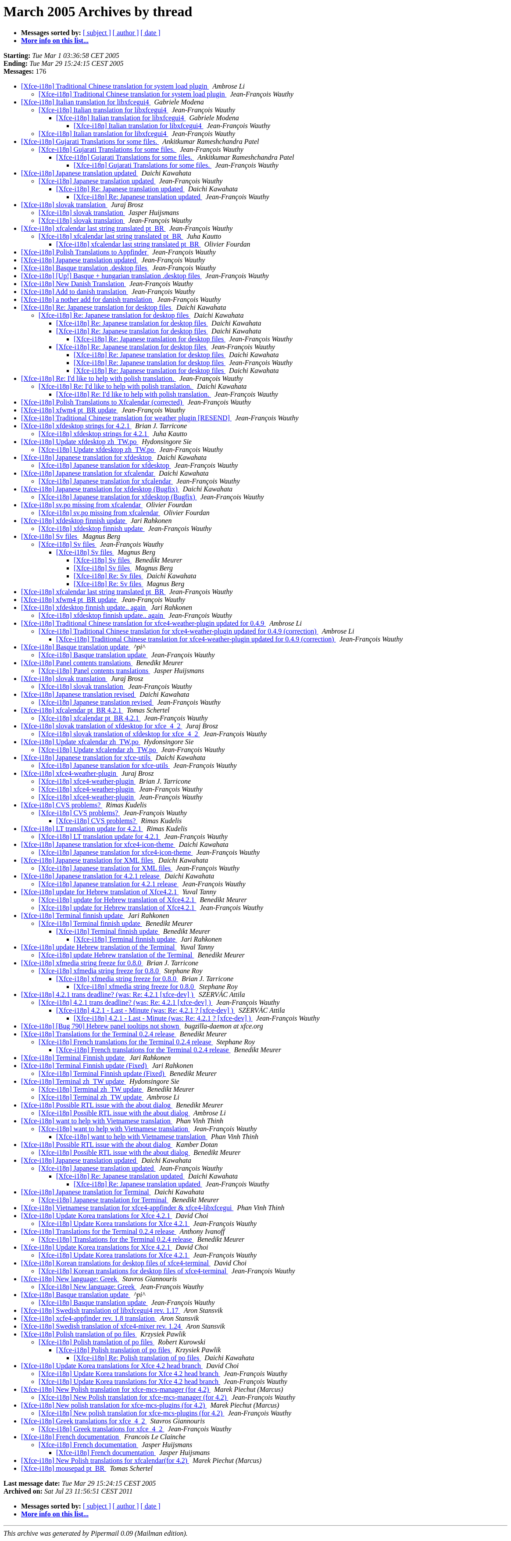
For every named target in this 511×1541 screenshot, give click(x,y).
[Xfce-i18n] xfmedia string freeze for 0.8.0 (82, 963)
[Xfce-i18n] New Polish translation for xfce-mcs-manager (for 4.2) (116, 1389)
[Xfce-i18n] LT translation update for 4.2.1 (82, 828)
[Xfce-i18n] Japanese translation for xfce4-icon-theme (98, 844)
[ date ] (150, 32)
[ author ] (126, 32)
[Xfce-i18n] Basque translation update (75, 647)
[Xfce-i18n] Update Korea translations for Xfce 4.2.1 (96, 1215)
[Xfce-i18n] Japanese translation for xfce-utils (86, 757)
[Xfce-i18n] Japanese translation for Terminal (86, 1192)
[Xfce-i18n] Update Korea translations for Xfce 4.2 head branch (112, 1365)
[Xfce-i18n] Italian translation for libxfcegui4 (85, 102)
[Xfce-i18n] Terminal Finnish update (73, 1057)
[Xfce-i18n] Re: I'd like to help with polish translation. (98, 378)
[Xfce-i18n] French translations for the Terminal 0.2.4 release (126, 1042)
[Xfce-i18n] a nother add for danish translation (87, 299)
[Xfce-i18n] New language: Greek (70, 1279)
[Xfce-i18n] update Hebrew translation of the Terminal (98, 947)
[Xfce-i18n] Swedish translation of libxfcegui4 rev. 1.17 (100, 1310)
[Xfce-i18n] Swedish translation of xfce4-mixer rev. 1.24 (101, 1326)
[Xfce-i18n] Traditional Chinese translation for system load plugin (115, 86)
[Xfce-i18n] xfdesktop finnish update (74, 520)
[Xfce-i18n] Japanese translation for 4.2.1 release (91, 876)
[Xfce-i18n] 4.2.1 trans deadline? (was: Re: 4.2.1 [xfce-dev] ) (108, 994)
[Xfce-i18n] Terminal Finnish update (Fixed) (85, 1065)
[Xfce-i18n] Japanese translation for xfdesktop (87, 457)
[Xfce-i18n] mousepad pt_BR (63, 1468)
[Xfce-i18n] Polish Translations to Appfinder (85, 252)
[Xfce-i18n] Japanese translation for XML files (88, 860)
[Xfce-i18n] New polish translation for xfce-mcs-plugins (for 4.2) (114, 1405)
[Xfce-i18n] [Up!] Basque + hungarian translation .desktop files (111, 276)
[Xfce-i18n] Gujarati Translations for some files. (90, 141)
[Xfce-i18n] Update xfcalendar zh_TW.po (80, 741)
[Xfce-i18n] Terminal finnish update (73, 915)
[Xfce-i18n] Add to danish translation (74, 291)
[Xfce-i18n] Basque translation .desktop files (85, 268)
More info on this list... (55, 40)
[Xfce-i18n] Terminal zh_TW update (73, 1081)
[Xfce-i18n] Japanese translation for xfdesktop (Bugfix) (100, 489)
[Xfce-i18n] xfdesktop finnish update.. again (84, 607)
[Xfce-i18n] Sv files (50, 536)
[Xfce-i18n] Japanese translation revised (78, 694)
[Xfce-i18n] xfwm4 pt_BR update (69, 410)
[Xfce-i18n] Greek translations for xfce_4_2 (84, 1421)
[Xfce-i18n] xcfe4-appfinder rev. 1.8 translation (89, 1318)
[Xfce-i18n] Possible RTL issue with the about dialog (96, 1105)
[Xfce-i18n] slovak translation (64, 204)
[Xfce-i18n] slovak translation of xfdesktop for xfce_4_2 (101, 726)
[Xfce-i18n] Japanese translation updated (79, 173)
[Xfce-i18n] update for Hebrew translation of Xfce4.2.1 (100, 892)
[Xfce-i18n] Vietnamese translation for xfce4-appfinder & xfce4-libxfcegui (127, 1207)
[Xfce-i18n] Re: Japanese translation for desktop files (97, 307)
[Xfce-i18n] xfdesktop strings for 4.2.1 (76, 426)
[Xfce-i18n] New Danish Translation (73, 283)
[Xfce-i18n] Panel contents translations (76, 663)
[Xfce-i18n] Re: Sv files (108, 576)
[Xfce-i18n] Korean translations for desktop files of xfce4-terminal (116, 1263)
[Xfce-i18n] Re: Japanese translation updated (120, 189)
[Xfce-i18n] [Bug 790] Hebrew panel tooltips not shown (101, 1026)
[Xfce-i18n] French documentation (71, 1437)
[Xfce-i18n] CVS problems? (61, 805)
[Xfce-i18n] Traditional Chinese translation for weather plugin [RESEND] (126, 418)
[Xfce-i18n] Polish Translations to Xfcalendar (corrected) (102, 402)
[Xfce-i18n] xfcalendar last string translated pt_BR (93, 228)
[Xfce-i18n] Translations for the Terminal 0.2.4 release (98, 1034)
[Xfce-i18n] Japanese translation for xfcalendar (88, 473)
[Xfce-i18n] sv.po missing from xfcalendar (82, 505)
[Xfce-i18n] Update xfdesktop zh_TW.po (79, 441)
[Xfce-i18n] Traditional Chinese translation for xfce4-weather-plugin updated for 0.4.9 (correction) (178, 631)
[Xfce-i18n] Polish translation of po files (79, 1334)
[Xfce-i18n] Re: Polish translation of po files (137, 1358)
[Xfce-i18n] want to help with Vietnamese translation (96, 1121)
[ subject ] (97, 32)
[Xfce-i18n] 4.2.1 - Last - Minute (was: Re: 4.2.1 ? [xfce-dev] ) (145, 1010)
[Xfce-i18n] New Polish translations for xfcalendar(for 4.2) (105, 1460)
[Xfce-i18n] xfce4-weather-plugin (69, 773)
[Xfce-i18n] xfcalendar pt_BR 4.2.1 (72, 710)
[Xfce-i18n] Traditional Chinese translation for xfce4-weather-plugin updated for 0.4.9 (143, 623)
